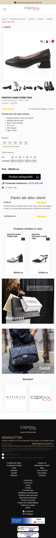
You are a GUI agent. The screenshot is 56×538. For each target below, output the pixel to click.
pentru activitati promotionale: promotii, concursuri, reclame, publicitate (24, 457)
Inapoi (6, 27)
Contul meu (28, 480)
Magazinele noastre (42, 465)
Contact (28, 488)
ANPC (28, 508)
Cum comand (42, 470)
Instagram (28, 514)
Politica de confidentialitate (28, 503)
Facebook (28, 511)
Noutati (14, 473)
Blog (42, 468)
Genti (14, 468)
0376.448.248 (35, 183)
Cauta (28, 485)
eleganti (40, 19)
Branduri (14, 470)
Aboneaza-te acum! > (42, 443)
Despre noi (42, 463)
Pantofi (31, 19)
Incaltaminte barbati (14, 465)
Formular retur (28, 490)
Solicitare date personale (28, 495)
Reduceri (14, 475)
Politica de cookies (28, 505)
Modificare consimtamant (28, 493)
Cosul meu (28, 483)
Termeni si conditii (28, 500)
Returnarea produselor (28, 498)
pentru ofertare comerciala (12, 454)
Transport (42, 475)
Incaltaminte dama (18, 19)
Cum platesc (42, 473)
